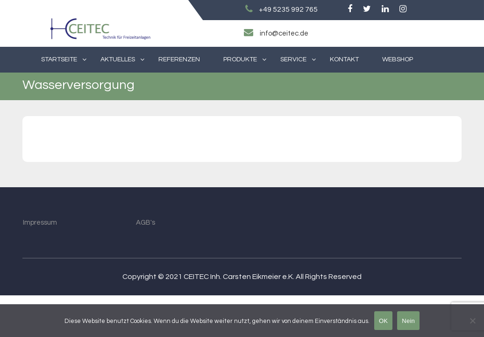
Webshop (397, 59)
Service (293, 59)
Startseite (59, 59)
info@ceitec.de (284, 33)
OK (383, 320)
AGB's (145, 222)
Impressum (40, 222)
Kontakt (344, 59)
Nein (408, 320)
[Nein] (472, 320)
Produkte (240, 59)
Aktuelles (117, 59)
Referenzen (179, 59)
